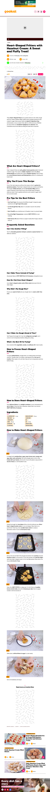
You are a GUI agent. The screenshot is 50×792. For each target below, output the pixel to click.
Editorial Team (10, 71)
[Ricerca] (35, 11)
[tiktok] (2, 790)
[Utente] (41, 11)
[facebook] (10, 790)
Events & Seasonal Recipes (25, 726)
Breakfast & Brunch (10, 726)
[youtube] (8, 790)
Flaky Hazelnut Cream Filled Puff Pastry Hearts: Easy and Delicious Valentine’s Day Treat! (35, 766)
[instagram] (5, 790)
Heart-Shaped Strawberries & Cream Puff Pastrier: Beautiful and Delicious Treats (35, 738)
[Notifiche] (38, 11)
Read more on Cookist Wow (25, 687)
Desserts (17, 726)
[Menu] (44, 11)
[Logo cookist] (10, 11)
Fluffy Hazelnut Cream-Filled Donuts (14, 750)
